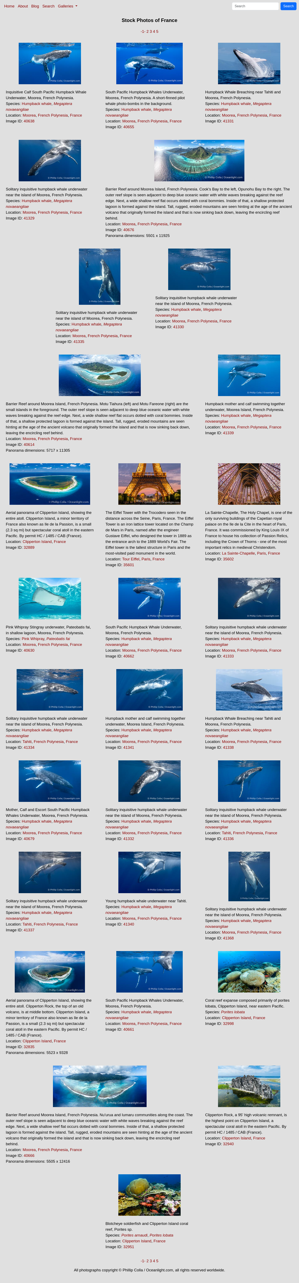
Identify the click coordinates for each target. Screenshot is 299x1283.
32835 (29, 1047)
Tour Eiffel (131, 559)
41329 (29, 218)
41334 (29, 747)
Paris (146, 559)
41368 (228, 938)
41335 (79, 341)
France (76, 115)
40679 (29, 839)
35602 (228, 559)
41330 (178, 327)
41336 (228, 839)
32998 (228, 1023)
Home (9, 6)
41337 (29, 930)
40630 (29, 650)
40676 (128, 230)
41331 (228, 121)
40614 (29, 444)
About (23, 6)
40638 (29, 121)
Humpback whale (36, 103)
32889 (29, 547)
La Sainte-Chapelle (238, 553)
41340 (128, 924)
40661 (128, 1029)
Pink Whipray (33, 639)
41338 (228, 747)
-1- (143, 31)
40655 (128, 127)
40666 (29, 1155)
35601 (128, 565)
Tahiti (27, 741)
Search (48, 6)
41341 (128, 747)
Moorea (29, 115)
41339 (228, 433)
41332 (128, 839)
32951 (128, 1247)
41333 (228, 656)
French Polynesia (53, 115)
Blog (35, 6)
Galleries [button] (66, 6)
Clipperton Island (37, 541)
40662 (128, 656)
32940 (228, 1144)
